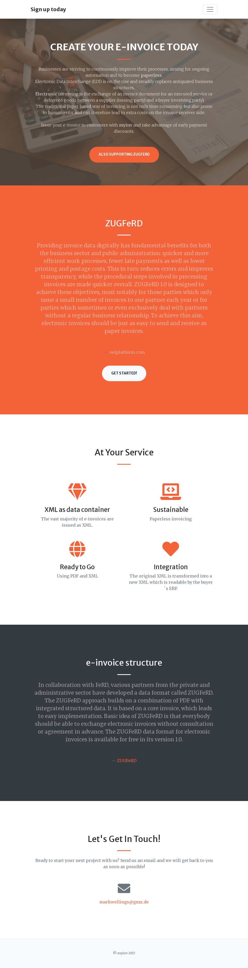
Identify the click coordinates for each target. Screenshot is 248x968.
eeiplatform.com (127, 352)
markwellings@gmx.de (124, 901)
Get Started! (124, 373)
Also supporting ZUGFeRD (124, 154)
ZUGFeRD (126, 760)
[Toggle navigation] (210, 9)
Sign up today (48, 9)
